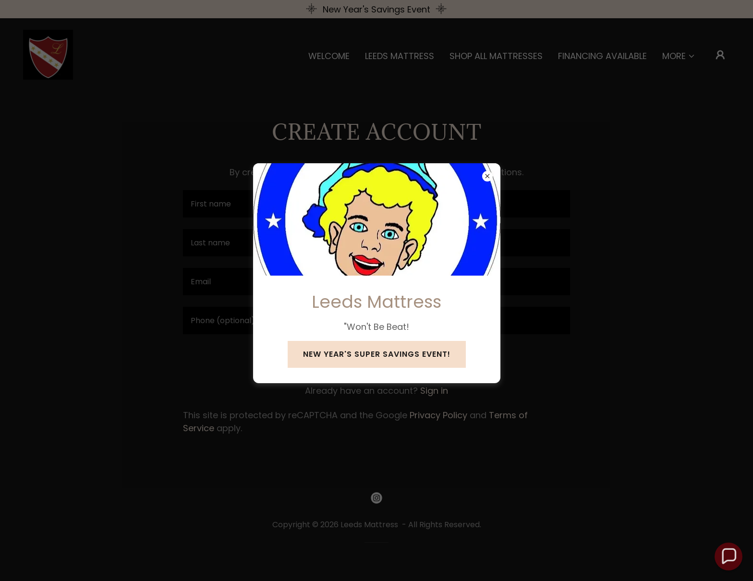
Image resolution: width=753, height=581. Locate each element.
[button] (728, 556)
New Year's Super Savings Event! (376, 354)
